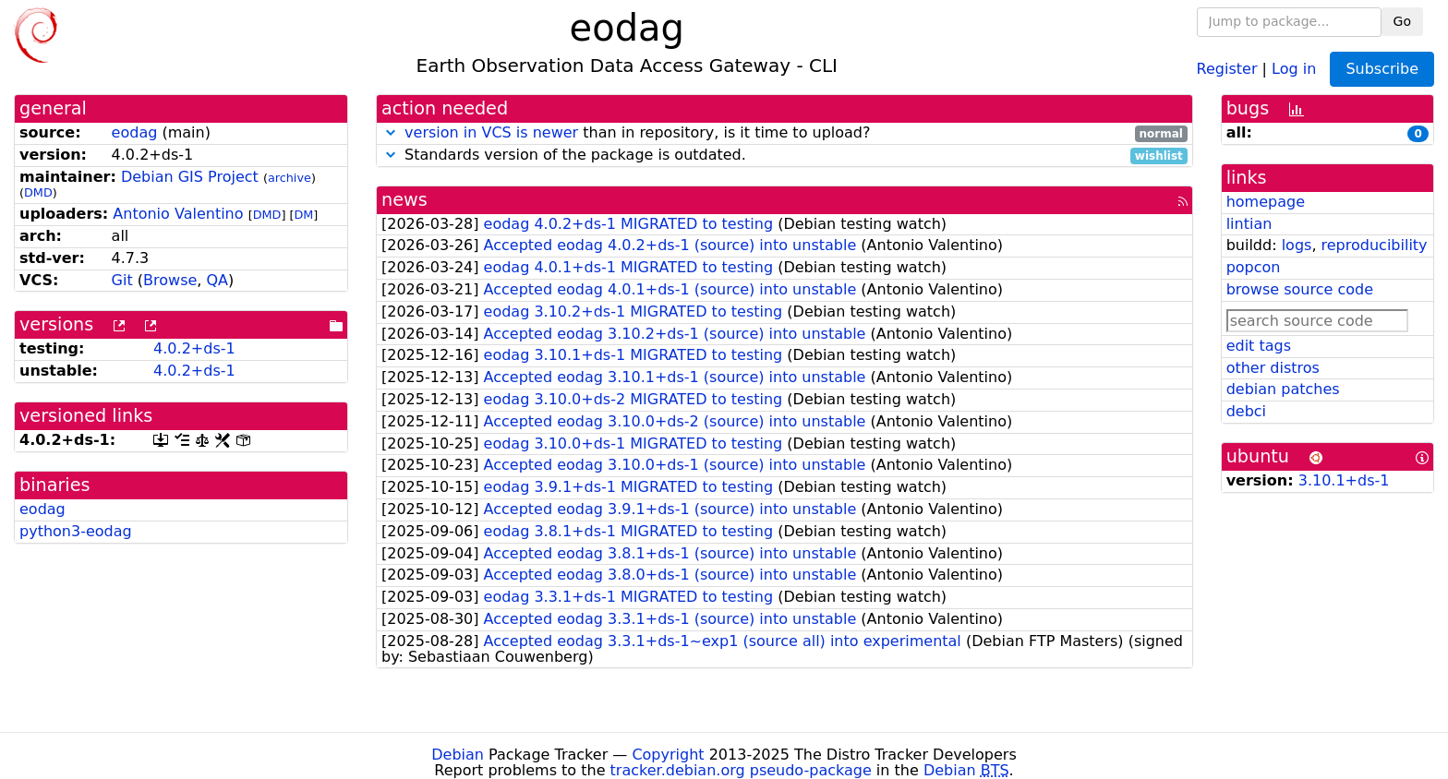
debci (1246, 411)
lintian (1249, 224)
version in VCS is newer (491, 132)
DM (303, 215)
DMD (38, 192)
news (404, 199)
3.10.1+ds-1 (1344, 480)
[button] (390, 132)
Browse (170, 280)
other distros (1273, 368)
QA (217, 280)
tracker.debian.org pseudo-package (741, 770)
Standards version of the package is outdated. (784, 155)
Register (1227, 68)
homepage (1265, 201)
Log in (1294, 68)
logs (1297, 245)
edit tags (1258, 345)
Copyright (668, 754)
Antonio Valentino (178, 213)
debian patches (1283, 389)
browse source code (1299, 289)
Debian (457, 754)
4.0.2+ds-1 (194, 348)
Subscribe (1381, 69)
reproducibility (1374, 245)
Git (122, 280)
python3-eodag (75, 531)
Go (1402, 21)
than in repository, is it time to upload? (784, 133)
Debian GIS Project (190, 177)
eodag (135, 132)
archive (289, 178)
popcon (1253, 267)
